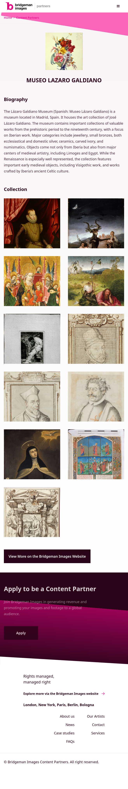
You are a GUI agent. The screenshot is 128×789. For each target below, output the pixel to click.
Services (98, 733)
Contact (98, 724)
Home (8, 18)
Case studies (64, 733)
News (69, 724)
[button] (118, 6)
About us (67, 716)
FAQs (70, 741)
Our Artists (96, 716)
